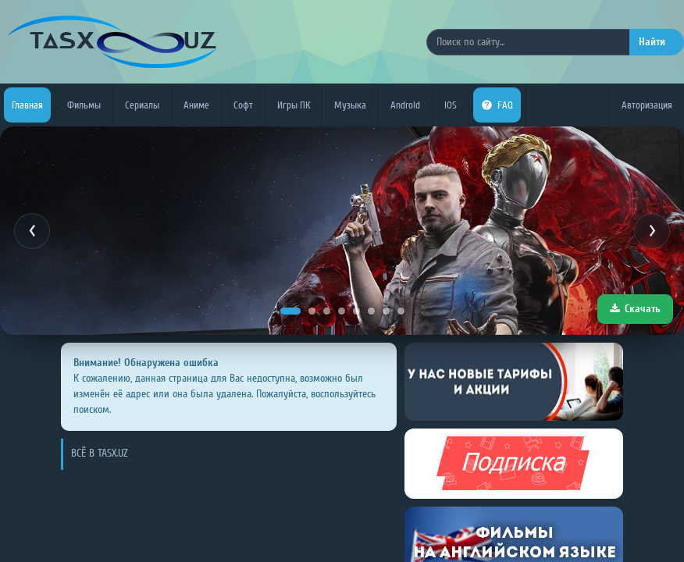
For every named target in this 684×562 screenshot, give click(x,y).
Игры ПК (293, 105)
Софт (243, 105)
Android (405, 105)
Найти (652, 41)
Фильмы (84, 105)
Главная (27, 105)
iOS (450, 105)
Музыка (350, 105)
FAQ (497, 105)
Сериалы (142, 105)
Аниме (196, 105)
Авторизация (647, 105)
